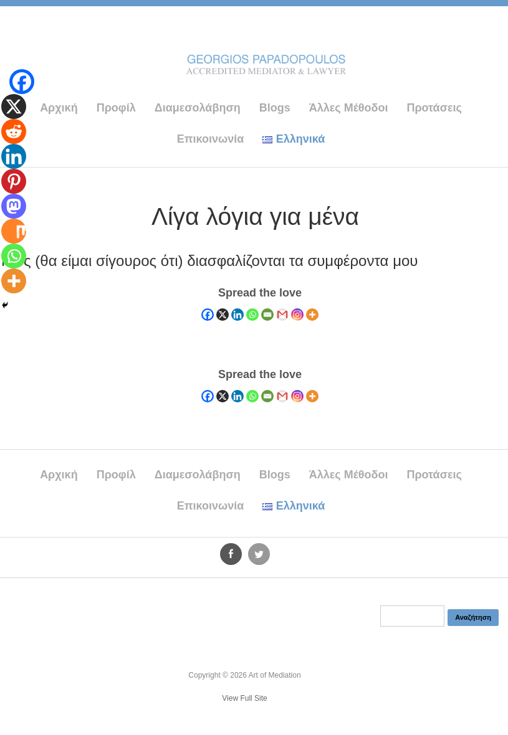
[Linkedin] (237, 314)
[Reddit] (13, 131)
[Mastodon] (13, 206)
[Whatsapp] (252, 314)
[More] (312, 314)
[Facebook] (207, 314)
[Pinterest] (13, 181)
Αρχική (59, 108)
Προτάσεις (433, 108)
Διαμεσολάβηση (198, 108)
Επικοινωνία (210, 139)
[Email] (267, 314)
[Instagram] (297, 314)
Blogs (274, 108)
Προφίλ (116, 108)
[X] (222, 314)
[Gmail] (282, 314)
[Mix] (13, 231)
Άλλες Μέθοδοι (348, 108)
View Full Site (244, 698)
